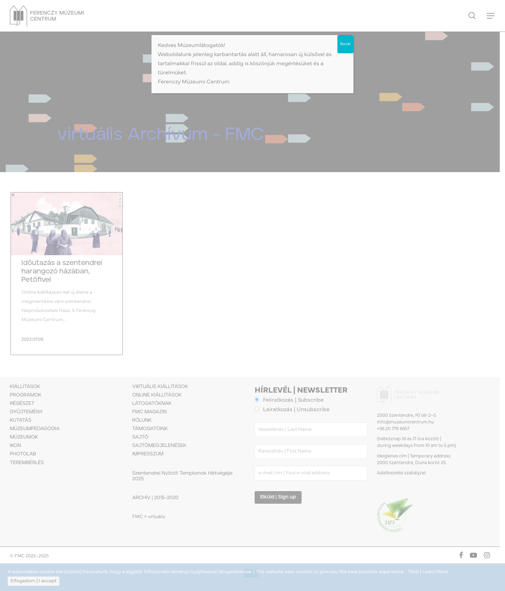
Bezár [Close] (345, 44)
